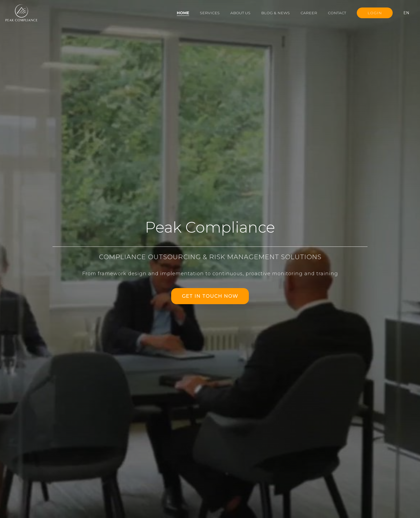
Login (375, 12)
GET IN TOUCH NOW (210, 296)
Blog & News (275, 12)
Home (183, 12)
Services (210, 12)
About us (240, 12)
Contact (337, 12)
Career (309, 12)
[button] (409, 13)
